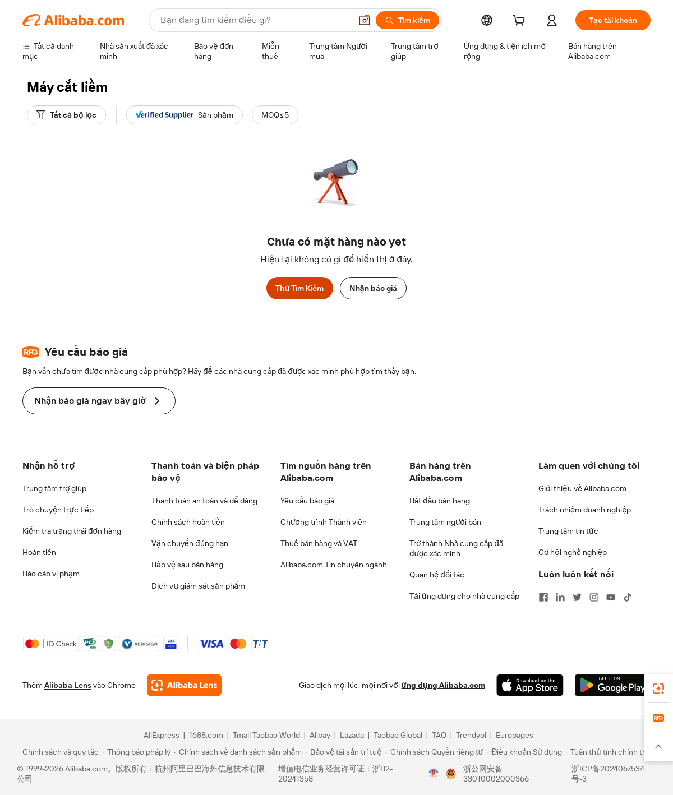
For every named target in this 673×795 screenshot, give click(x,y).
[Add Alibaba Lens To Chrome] (184, 685)
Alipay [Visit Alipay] (320, 735)
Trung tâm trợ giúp (54, 488)
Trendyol (471, 735)
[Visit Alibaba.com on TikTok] (628, 597)
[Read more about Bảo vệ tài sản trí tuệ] (343, 752)
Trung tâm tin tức (568, 530)
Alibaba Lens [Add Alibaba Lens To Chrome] (67, 685)
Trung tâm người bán (445, 521)
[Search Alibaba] (254, 20)
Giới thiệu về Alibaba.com (582, 488)
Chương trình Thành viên (323, 521)
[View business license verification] (433, 773)
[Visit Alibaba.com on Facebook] (543, 597)
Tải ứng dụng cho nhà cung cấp (464, 595)
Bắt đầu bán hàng (439, 500)
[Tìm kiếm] (407, 20)
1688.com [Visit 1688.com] (206, 735)
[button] (364, 20)
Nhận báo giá (373, 288)
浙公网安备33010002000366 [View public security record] (496, 773)
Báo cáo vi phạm (51, 573)
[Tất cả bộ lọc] (66, 114)
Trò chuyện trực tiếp (58, 509)
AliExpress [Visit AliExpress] (161, 735)
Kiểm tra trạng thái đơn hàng (71, 530)
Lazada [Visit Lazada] (352, 735)
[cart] (521, 21)
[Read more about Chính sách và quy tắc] (59, 752)
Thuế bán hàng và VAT (318, 543)
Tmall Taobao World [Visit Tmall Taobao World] (266, 735)
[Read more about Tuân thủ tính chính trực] (609, 752)
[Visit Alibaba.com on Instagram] (594, 597)
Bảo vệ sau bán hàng (187, 564)
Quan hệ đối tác (436, 574)
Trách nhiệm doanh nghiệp (584, 509)
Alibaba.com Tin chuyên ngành (333, 564)
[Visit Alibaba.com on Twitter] (577, 597)
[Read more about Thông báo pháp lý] (136, 752)
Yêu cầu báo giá (307, 500)
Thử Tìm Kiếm (299, 288)
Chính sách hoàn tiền (188, 521)
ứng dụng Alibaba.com (443, 685)
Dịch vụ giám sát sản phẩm (198, 585)
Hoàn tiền (39, 552)
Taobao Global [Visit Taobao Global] (398, 735)
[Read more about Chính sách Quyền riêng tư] (434, 752)
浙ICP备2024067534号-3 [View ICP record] (607, 773)
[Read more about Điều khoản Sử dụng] (524, 752)
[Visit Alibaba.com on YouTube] (611, 597)
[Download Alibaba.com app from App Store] (530, 685)
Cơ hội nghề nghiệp (572, 552)
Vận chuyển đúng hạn (189, 543)
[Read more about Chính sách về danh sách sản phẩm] (238, 752)
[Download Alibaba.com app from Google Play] (613, 685)
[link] (658, 688)
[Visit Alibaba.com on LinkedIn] (560, 597)
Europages (514, 735)
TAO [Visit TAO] (439, 735)
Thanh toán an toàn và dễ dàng (204, 500)
